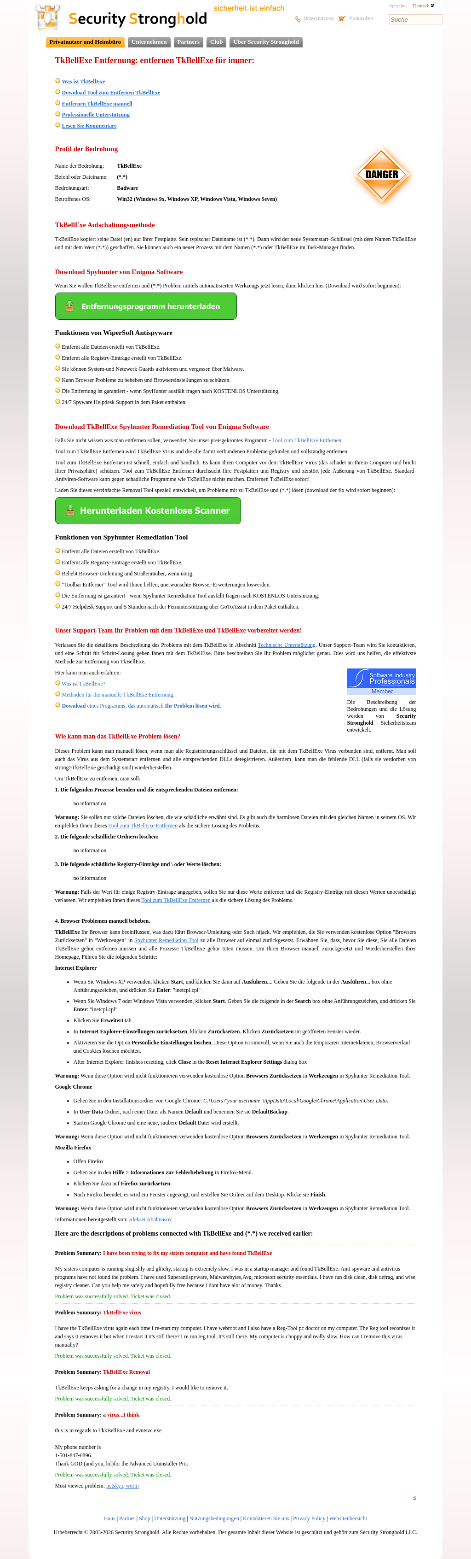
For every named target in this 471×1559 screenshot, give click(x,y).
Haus (109, 1518)
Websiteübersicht (348, 1518)
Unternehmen (149, 41)
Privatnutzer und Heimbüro (85, 41)
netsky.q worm (122, 1486)
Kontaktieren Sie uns (266, 1518)
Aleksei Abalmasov (150, 1219)
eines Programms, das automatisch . (141, 706)
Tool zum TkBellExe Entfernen (307, 440)
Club (216, 41)
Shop (144, 1518)
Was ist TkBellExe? (83, 683)
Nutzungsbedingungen (214, 1518)
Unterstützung (169, 1518)
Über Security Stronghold (266, 41)
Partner (127, 1518)
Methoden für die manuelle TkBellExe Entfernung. (118, 695)
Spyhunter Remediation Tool (166, 940)
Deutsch (423, 5)
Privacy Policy (309, 1518)
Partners (189, 41)
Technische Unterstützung (287, 645)
